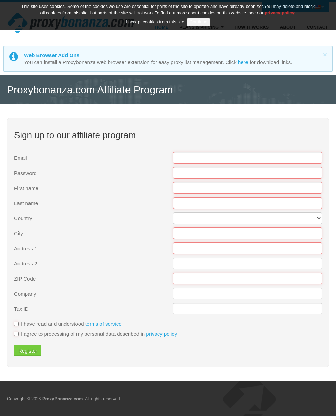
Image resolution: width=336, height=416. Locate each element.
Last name (26, 203)
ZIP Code (25, 279)
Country (23, 218)
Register (27, 351)
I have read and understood (68, 324)
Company (25, 294)
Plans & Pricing (201, 27)
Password (25, 173)
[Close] (325, 54)
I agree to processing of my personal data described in (95, 334)
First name (26, 188)
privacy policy (161, 334)
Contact (317, 27)
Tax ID (21, 309)
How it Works (252, 27)
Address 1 (25, 248)
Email (20, 158)
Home (161, 27)
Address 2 (25, 263)
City (18, 233)
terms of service (103, 324)
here (243, 62)
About (288, 27)
